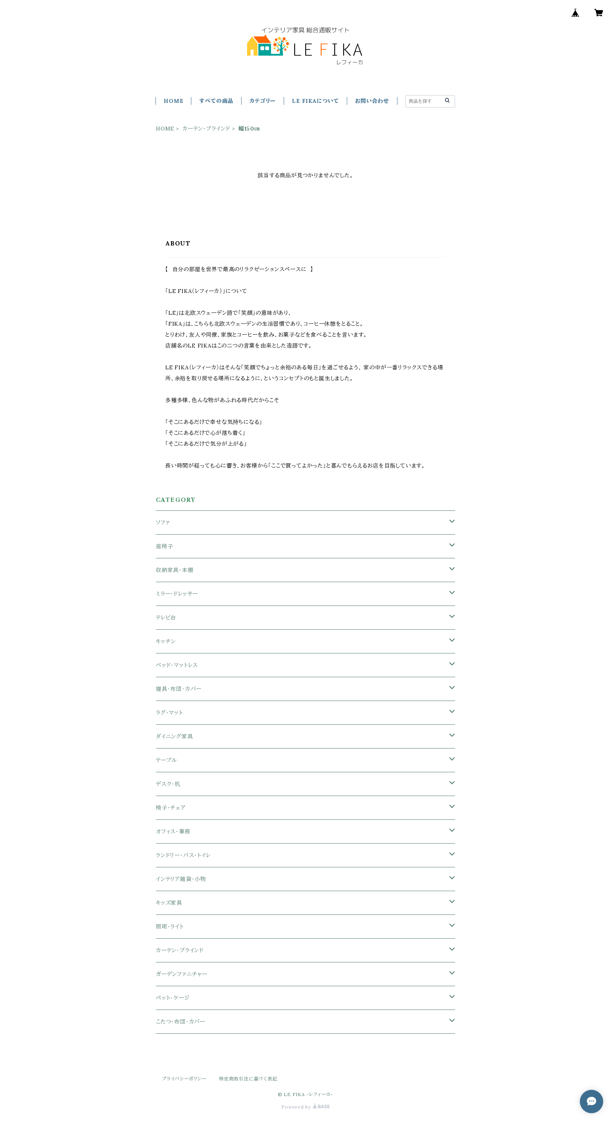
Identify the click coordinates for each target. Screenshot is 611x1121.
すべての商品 (216, 100)
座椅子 (164, 546)
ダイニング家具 (174, 736)
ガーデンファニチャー (181, 974)
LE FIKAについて (315, 100)
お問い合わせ (372, 100)
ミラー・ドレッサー (177, 593)
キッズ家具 (169, 902)
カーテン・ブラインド (206, 128)
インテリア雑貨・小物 (181, 879)
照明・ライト (170, 926)
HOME (173, 100)
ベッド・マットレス (177, 665)
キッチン (166, 641)
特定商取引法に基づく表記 (248, 1079)
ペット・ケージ (173, 997)
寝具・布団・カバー (178, 688)
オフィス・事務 (173, 831)
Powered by (305, 1107)
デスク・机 (168, 783)
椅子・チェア (171, 807)
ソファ (163, 522)
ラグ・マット (169, 712)
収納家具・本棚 (175, 570)
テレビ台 (166, 617)
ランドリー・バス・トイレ (183, 855)
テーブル (166, 760)
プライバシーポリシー (184, 1079)
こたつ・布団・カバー (180, 1021)
